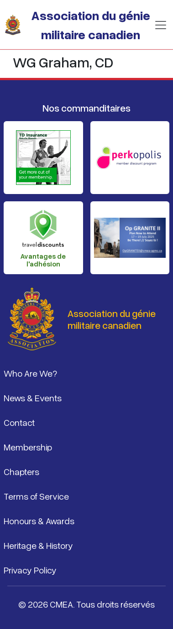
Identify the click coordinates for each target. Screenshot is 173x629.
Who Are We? (30, 373)
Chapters (21, 471)
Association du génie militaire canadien (90, 24)
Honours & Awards (39, 520)
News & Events (33, 397)
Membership (28, 446)
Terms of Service (36, 496)
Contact (19, 422)
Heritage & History (38, 545)
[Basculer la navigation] (160, 25)
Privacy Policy (30, 569)
